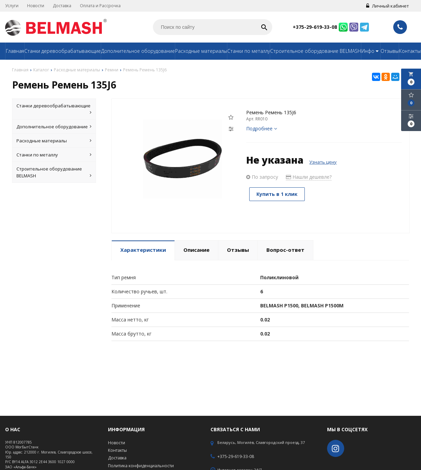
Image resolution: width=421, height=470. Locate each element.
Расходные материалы (201, 51)
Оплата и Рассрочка (100, 6)
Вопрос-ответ (285, 249)
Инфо (370, 51)
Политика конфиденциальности (141, 466)
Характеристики (143, 249)
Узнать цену (323, 162)
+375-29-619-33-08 (315, 27)
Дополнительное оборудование (138, 51)
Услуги (12, 6)
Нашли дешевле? (309, 177)
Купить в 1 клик (277, 194)
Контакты (410, 51)
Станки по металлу (248, 51)
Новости (35, 6)
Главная (15, 51)
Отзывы (390, 51)
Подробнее (261, 128)
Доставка (62, 6)
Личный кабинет (387, 6)
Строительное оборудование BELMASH (315, 51)
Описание (196, 249)
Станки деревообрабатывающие (62, 51)
